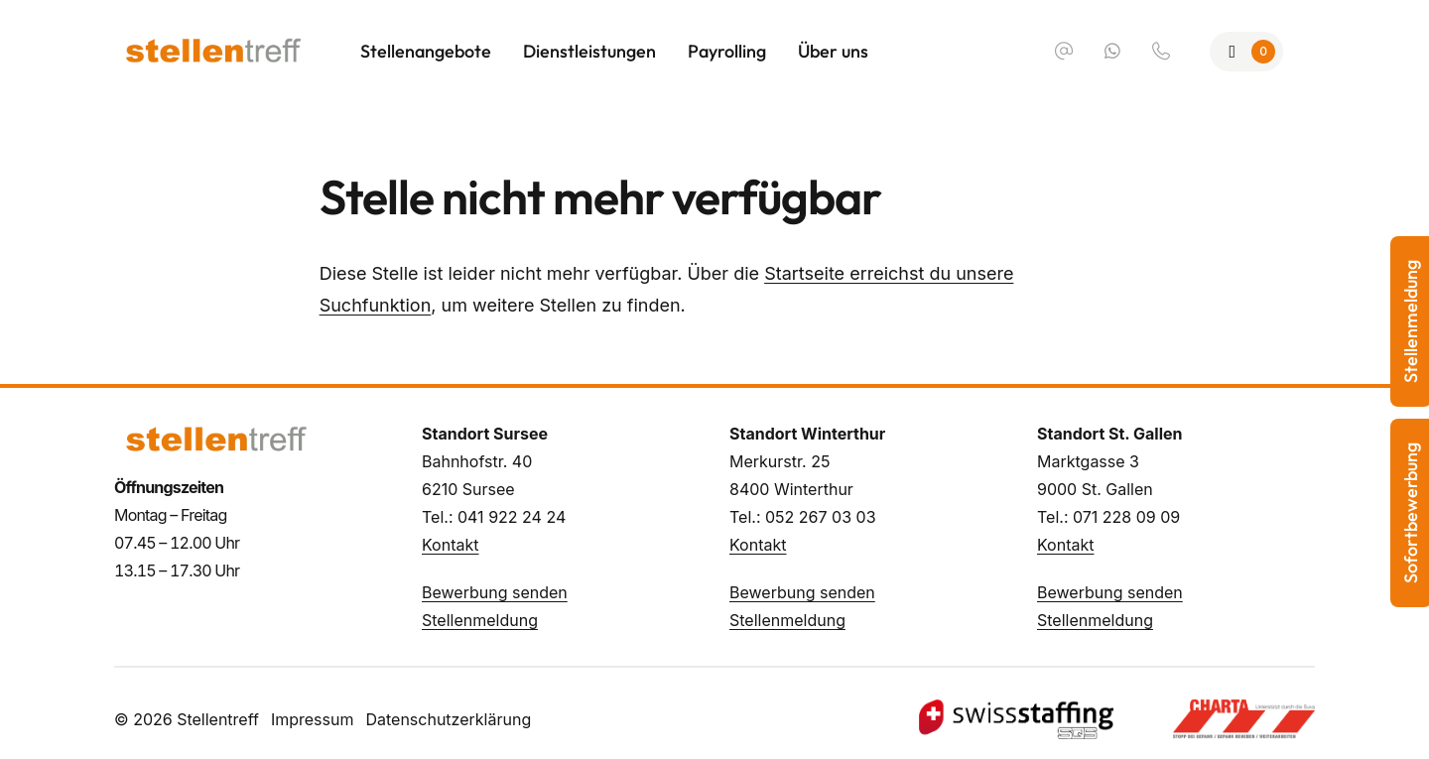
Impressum (312, 719)
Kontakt (450, 545)
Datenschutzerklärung (448, 719)
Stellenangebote (425, 51)
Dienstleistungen (589, 51)
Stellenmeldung (480, 620)
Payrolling (727, 51)
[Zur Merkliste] (1247, 51)
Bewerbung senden (495, 592)
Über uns (833, 51)
